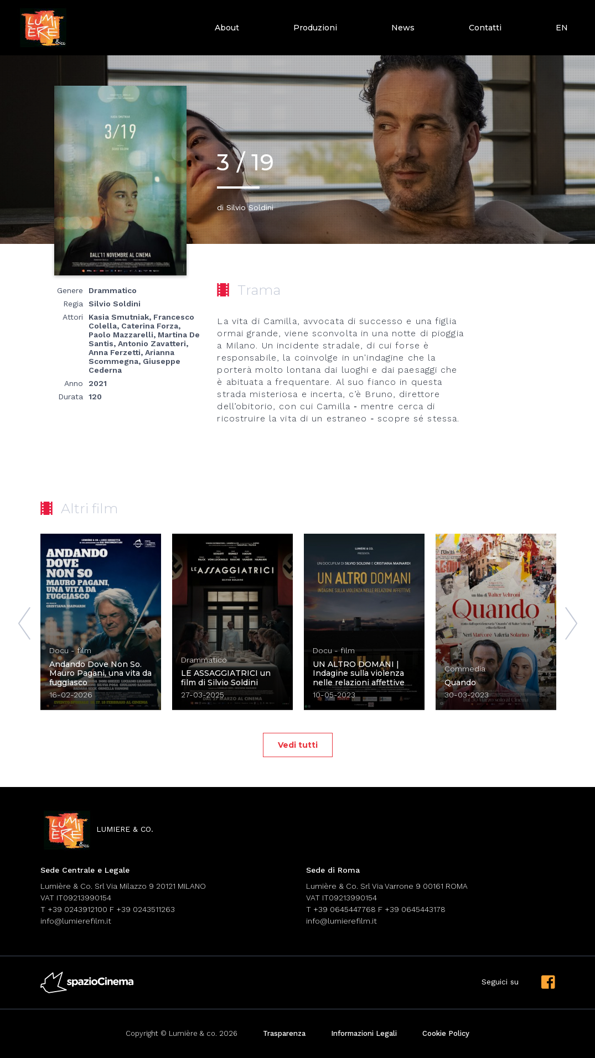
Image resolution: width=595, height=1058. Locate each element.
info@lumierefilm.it (75, 920)
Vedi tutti (298, 745)
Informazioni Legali (364, 1033)
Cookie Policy (445, 1033)
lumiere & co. (96, 830)
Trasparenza (284, 1033)
